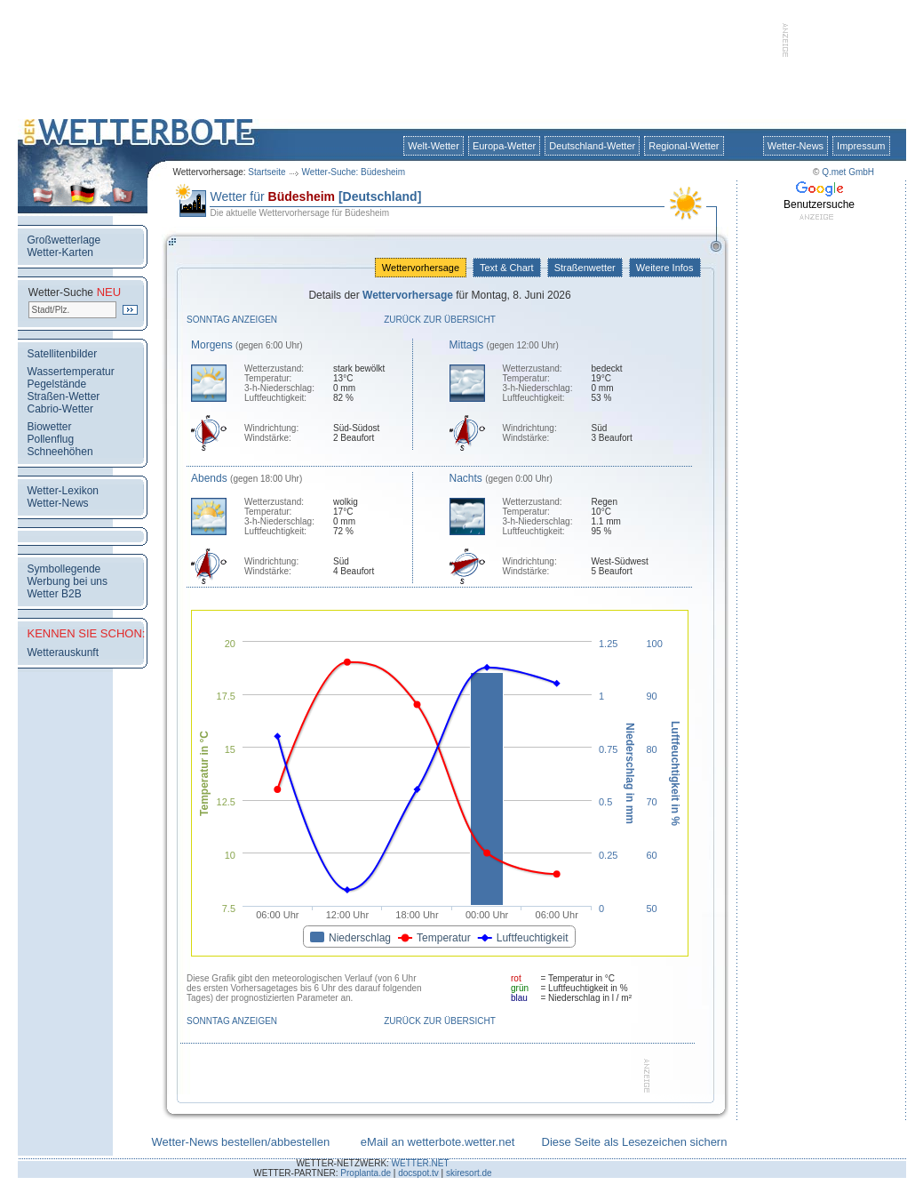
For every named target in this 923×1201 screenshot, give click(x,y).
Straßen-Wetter (64, 396)
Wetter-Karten (60, 252)
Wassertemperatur (71, 371)
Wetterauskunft (63, 652)
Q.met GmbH (848, 172)
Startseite (266, 172)
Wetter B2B (55, 594)
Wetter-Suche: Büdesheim (354, 172)
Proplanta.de (365, 1173)
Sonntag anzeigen (232, 319)
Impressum (861, 145)
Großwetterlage (64, 240)
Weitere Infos (664, 267)
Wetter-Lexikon (63, 490)
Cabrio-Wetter (60, 409)
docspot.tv (418, 1173)
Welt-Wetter (433, 145)
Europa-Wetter (504, 145)
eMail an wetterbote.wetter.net (437, 1142)
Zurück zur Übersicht (440, 319)
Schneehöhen (60, 451)
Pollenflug (51, 439)
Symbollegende (64, 569)
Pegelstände (57, 384)
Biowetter (50, 426)
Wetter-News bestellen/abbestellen (241, 1142)
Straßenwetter (585, 267)
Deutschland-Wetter (592, 145)
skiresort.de (469, 1173)
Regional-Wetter (683, 145)
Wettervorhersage (420, 267)
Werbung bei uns (68, 581)
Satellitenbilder (63, 354)
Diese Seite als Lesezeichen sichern (635, 1142)
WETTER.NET (421, 1163)
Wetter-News (796, 145)
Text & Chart (506, 267)
